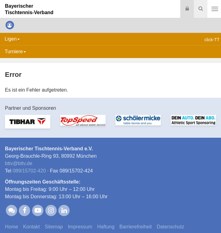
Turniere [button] (15, 51)
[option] (27, 125)
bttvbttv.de (18, 163)
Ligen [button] (12, 38)
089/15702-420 (29, 170)
